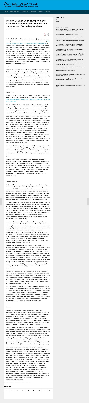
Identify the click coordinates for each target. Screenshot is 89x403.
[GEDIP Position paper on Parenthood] (88, 201)
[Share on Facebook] (6, 390)
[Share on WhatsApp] (17, 390)
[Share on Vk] (39, 390)
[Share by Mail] (50, 390)
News (57, 21)
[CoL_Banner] (21, 5)
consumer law (27, 382)
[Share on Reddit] (44, 390)
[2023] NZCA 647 (42, 43)
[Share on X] (12, 390)
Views (57, 19)
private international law (19, 382)
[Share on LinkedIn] (28, 390)
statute (7, 382)
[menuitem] (6, 12)
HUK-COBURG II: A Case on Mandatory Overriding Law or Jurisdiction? (69, 81)
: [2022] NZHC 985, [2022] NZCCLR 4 (28, 99)
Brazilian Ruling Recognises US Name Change (64, 70)
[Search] (84, 12)
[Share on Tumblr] (33, 390)
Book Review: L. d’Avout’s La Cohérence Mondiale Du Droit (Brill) (68, 85)
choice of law (11, 382)
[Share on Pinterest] (22, 390)
